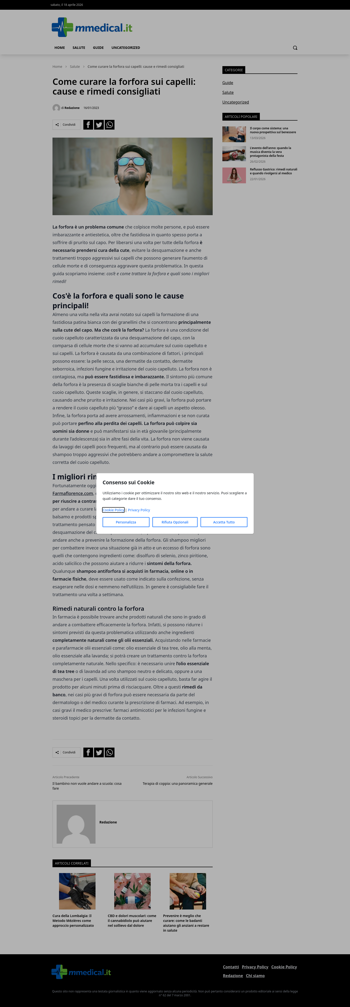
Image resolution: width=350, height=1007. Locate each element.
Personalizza (126, 522)
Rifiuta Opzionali (175, 522)
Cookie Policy (113, 510)
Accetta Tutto (224, 522)
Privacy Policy (139, 510)
